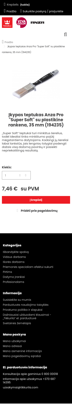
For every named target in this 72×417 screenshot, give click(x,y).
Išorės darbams (14, 262)
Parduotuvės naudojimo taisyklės (26, 305)
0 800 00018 (49, 374)
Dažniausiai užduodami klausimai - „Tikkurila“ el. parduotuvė (27, 316)
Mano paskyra (14, 334)
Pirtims (7, 272)
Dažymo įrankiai (14, 277)
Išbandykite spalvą (16, 252)
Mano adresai (12, 346)
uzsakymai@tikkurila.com (20, 387)
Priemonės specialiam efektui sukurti (28, 267)
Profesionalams (13, 282)
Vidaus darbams (14, 257)
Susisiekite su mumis (17, 300)
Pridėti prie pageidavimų (38, 211)
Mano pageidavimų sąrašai (22, 356)
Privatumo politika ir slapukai (22, 310)
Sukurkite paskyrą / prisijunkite (41, 11)
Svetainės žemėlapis (17, 323)
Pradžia (10, 11)
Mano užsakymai (14, 341)
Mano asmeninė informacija (22, 351)
